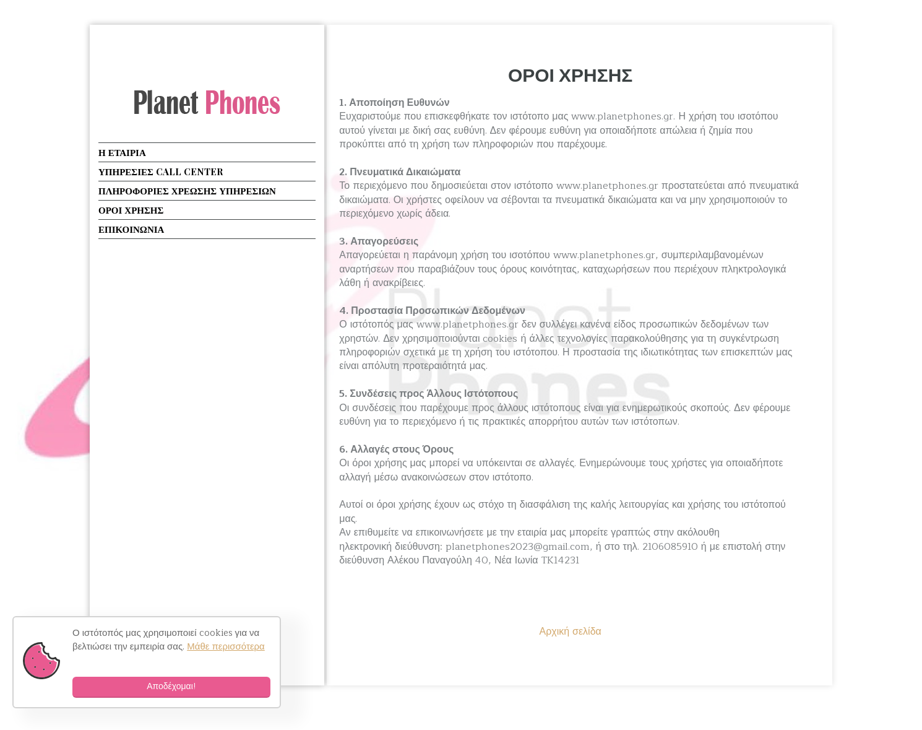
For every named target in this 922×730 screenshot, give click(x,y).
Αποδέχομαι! (171, 686)
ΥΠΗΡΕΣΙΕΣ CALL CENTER (160, 171)
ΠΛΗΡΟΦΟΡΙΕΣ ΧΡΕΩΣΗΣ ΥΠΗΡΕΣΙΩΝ (187, 191)
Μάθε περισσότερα (226, 646)
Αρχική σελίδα (570, 632)
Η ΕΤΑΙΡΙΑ (122, 152)
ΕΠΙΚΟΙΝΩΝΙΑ (131, 229)
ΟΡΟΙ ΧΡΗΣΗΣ (570, 74)
